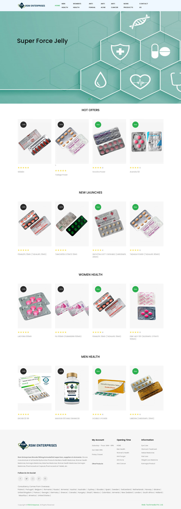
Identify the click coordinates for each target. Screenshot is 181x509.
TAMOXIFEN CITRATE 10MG (66, 254)
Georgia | (46, 492)
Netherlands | (139, 489)
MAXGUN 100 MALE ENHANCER (67, 418)
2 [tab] (91, 99)
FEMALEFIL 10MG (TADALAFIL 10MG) (32, 254)
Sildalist (21, 172)
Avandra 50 (135, 172)
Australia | (83, 489)
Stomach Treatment (149, 449)
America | (33, 495)
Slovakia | (100, 489)
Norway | (149, 489)
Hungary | (82, 492)
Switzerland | (126, 489)
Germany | (55, 492)
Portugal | (30, 489)
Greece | (65, 492)
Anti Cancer (114, 5)
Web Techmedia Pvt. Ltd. (152, 505)
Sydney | (92, 489)
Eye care (144, 445)
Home (57, 5)
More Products (128, 5)
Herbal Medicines (147, 453)
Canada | (73, 492)
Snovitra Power (98, 172)
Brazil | (90, 492)
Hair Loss (144, 456)
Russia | (57, 489)
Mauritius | (23, 495)
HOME (119, 445)
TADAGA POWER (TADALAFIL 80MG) (145, 254)
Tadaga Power (61, 175)
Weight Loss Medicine (149, 460)
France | (37, 492)
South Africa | (149, 492)
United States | (44, 495)
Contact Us (143, 5)
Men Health (65, 5)
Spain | (108, 489)
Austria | (74, 489)
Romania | (48, 489)
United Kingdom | (25, 492)
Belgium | (39, 489)
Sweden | (116, 489)
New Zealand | (127, 492)
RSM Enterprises (33, 505)
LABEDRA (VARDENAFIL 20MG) (142, 418)
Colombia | (107, 492)
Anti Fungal (92, 5)
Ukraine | (157, 489)
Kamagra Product (148, 463)
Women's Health (77, 5)
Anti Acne (103, 5)
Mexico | (97, 492)
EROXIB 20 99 (23, 418)
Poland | (21, 489)
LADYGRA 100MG (25, 336)
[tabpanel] (90, 52)
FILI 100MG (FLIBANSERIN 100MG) (68, 336)
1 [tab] (89, 99)
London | (138, 492)
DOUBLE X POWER (99, 418)
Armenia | (65, 489)
